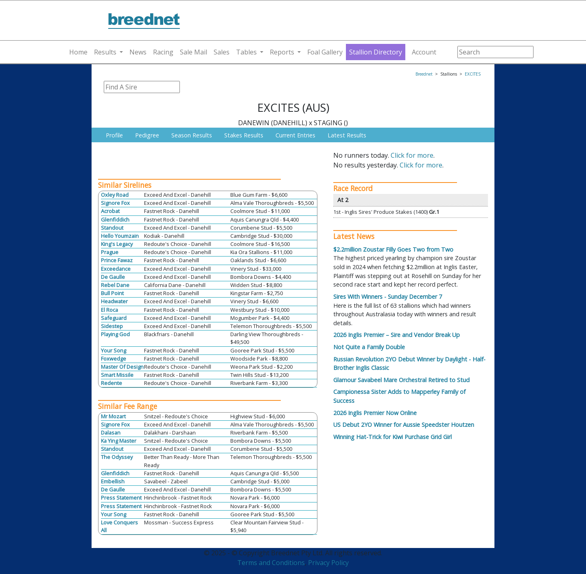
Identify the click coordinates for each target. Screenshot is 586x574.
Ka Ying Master (118, 440)
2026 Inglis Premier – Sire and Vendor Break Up (396, 335)
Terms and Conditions (271, 562)
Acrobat (110, 211)
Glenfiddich (115, 219)
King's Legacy (117, 244)
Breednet (424, 74)
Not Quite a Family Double (369, 347)
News (137, 52)
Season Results (191, 135)
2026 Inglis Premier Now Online (375, 413)
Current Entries (295, 135)
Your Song (113, 350)
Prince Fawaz (117, 260)
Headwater (114, 301)
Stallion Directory (375, 52)
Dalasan (110, 432)
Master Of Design (122, 366)
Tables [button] (246, 52)
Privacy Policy (328, 562)
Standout (112, 227)
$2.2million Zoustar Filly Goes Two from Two (393, 249)
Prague (109, 252)
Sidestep (112, 326)
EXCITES (473, 74)
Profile (114, 135)
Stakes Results (243, 135)
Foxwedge (113, 358)
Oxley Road (115, 194)
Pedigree (147, 135)
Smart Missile (117, 374)
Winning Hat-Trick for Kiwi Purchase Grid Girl (392, 437)
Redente (111, 383)
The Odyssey (117, 457)
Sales (222, 52)
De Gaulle (113, 276)
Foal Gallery (325, 52)
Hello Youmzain (120, 235)
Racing (163, 52)
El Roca (109, 309)
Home (78, 52)
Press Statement (121, 497)
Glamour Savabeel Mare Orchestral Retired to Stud (401, 380)
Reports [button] (282, 52)
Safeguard (114, 318)
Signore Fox (115, 203)
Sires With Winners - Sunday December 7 (387, 296)
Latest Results (347, 135)
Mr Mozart (113, 416)
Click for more (412, 155)
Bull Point (112, 293)
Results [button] (105, 52)
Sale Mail (193, 52)
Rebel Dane (115, 285)
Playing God (115, 334)
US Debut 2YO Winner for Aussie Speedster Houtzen (403, 424)
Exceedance (116, 268)
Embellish (113, 481)
